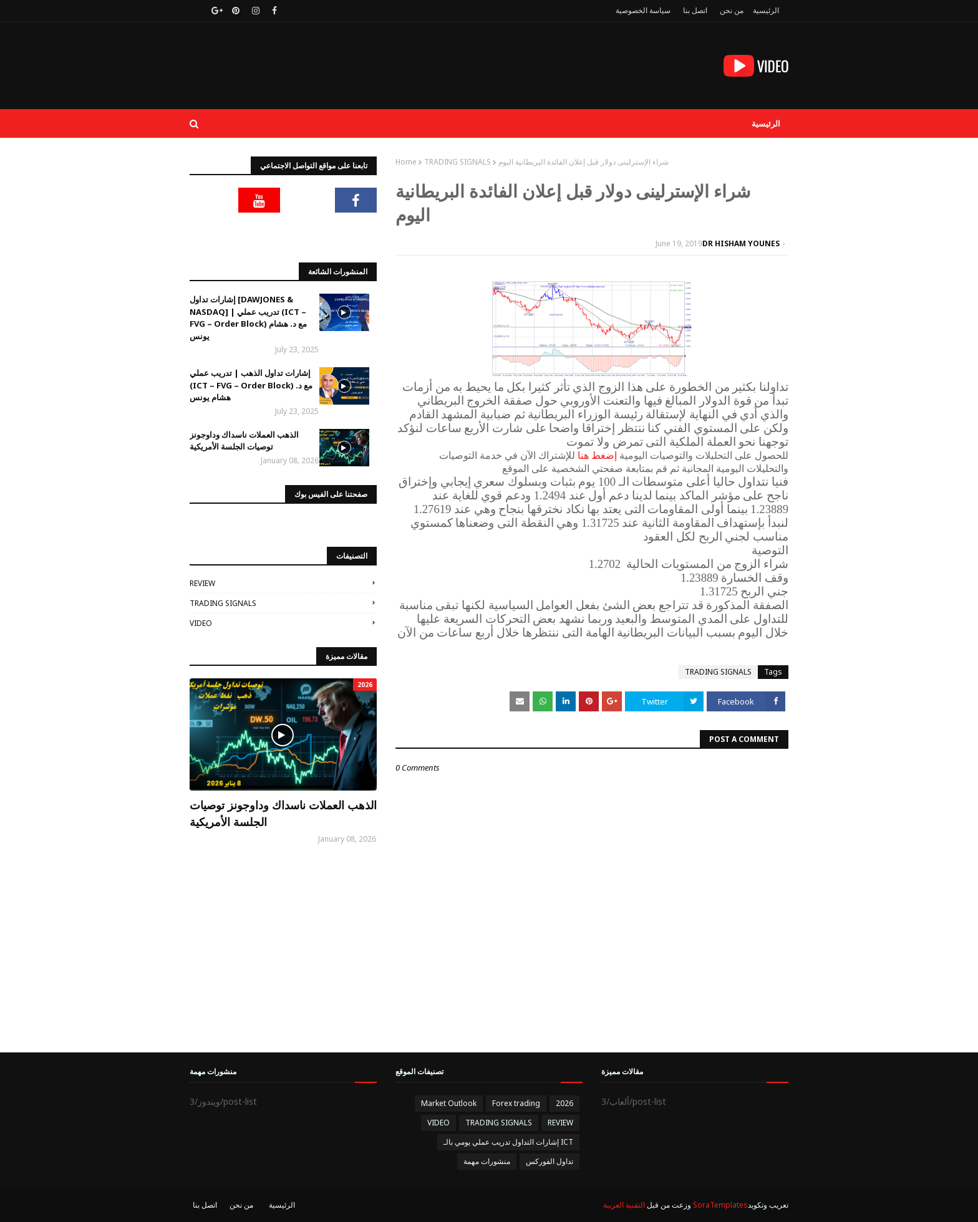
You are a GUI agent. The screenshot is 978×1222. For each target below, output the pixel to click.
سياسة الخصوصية (643, 10)
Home (406, 161)
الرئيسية (766, 10)
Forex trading (516, 1103)
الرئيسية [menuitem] (766, 123)
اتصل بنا (695, 10)
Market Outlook (449, 1103)
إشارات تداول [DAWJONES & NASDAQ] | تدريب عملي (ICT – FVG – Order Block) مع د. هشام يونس (248, 318)
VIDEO (201, 623)
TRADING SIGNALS (457, 161)
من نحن (731, 10)
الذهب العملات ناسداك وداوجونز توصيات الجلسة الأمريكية (244, 441)
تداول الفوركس (549, 1161)
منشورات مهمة (486, 1161)
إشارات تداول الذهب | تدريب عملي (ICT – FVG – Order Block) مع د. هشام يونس (251, 385)
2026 (564, 1103)
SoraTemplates (720, 1205)
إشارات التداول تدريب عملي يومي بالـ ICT (508, 1142)
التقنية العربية (624, 1205)
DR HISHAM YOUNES (741, 243)
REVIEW (202, 583)
